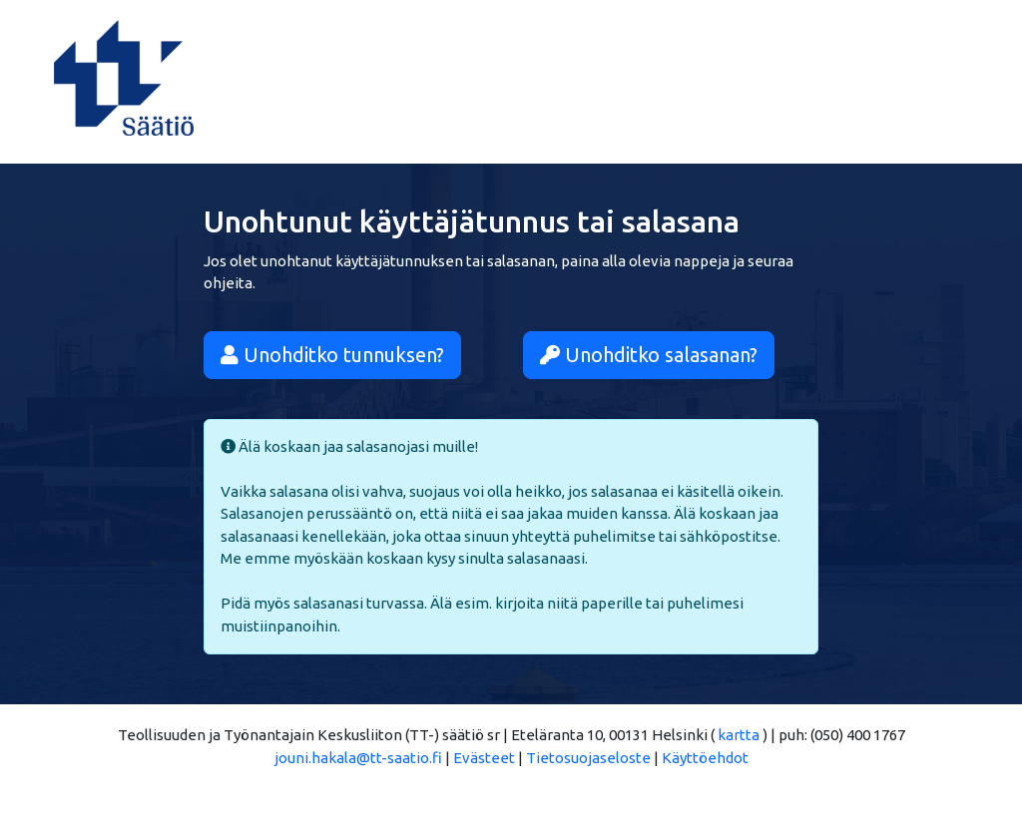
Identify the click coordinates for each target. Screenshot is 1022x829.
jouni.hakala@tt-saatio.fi (358, 757)
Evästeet (484, 757)
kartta (739, 734)
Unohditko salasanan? (649, 354)
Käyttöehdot (705, 757)
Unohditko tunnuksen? (332, 354)
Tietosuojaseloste (588, 757)
